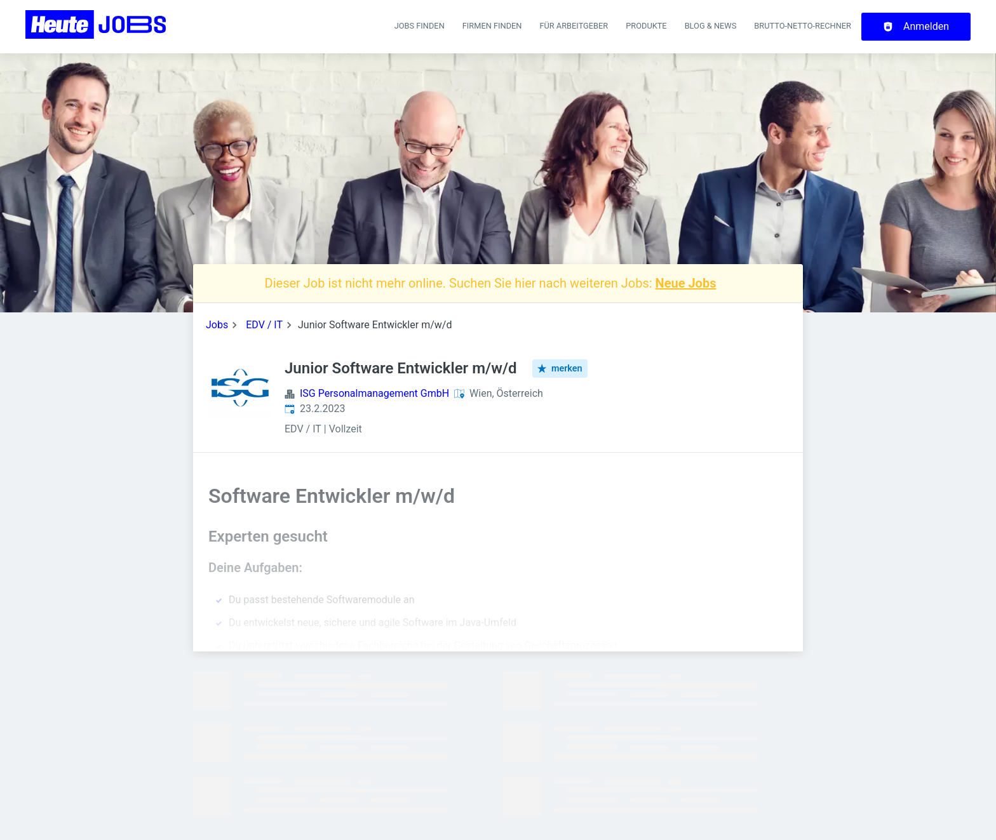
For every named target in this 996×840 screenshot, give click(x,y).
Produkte (646, 25)
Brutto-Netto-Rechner (802, 25)
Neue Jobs (686, 283)
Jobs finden (419, 25)
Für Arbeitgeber (573, 25)
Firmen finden (492, 25)
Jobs (217, 325)
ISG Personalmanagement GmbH (374, 393)
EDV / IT (264, 325)
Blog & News (711, 25)
